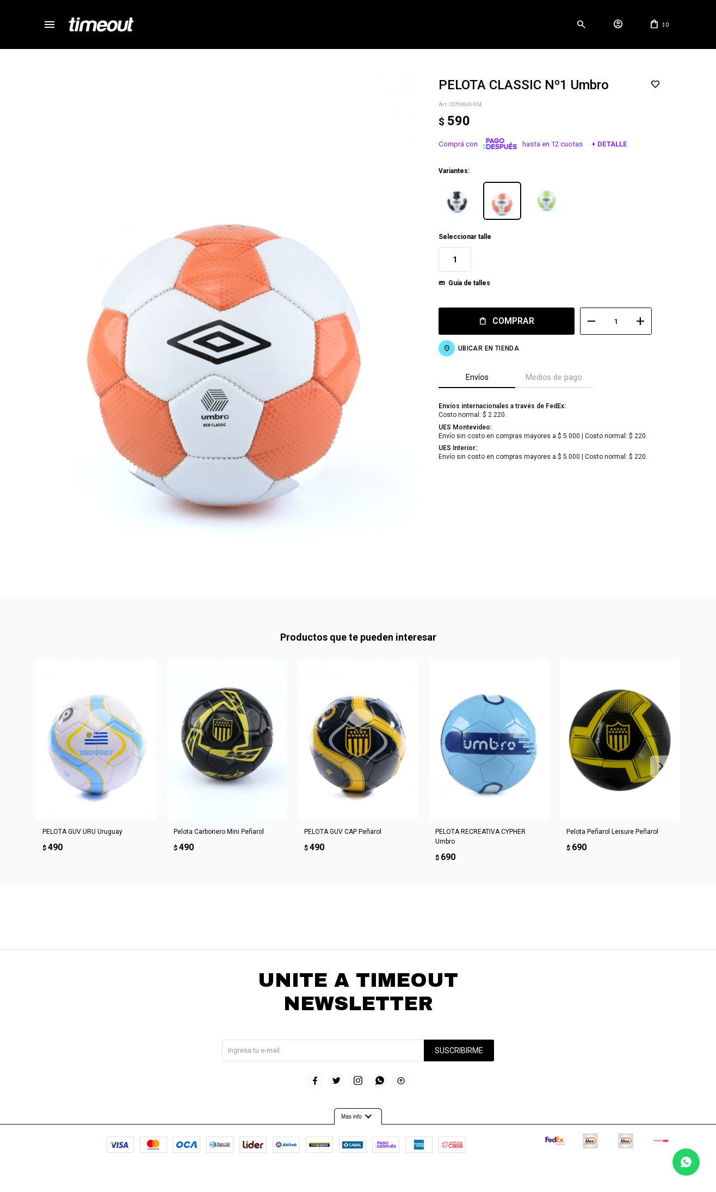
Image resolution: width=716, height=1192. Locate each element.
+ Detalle (609, 144)
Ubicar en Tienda (488, 348)
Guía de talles (469, 283)
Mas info (358, 1116)
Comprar (513, 321)
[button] (581, 24)
